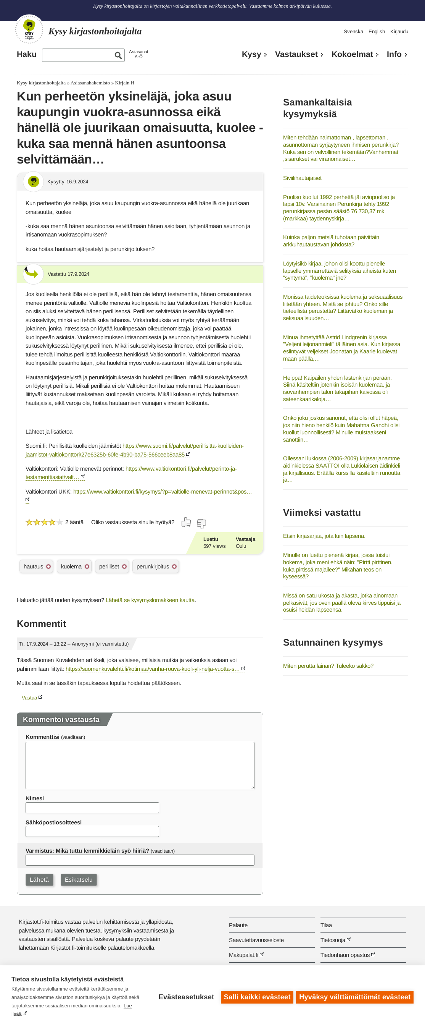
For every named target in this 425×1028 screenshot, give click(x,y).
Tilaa (326, 925)
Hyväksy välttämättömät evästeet (355, 996)
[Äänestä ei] (201, 524)
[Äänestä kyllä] (187, 522)
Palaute (238, 925)
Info (394, 54)
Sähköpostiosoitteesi (54, 822)
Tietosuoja (332, 940)
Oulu (241, 546)
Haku (27, 54)
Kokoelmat (352, 54)
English (377, 31)
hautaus (33, 566)
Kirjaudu (399, 31)
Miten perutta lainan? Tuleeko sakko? (328, 665)
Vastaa (29, 698)
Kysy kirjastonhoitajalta (41, 83)
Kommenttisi (43, 736)
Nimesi (35, 798)
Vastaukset (296, 54)
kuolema (71, 566)
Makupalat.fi (243, 955)
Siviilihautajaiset (302, 178)
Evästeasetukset (185, 996)
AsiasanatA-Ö (138, 54)
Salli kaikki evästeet (256, 996)
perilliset (109, 566)
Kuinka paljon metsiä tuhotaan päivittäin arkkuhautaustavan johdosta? (331, 241)
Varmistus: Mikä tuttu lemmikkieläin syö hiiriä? (87, 850)
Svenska (353, 31)
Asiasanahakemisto (90, 83)
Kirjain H (125, 83)
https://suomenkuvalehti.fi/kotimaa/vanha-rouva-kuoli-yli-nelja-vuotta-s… (153, 668)
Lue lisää (56, 1014)
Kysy (251, 54)
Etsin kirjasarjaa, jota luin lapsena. (324, 536)
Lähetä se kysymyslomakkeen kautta (150, 600)
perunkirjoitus (153, 566)
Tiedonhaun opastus (345, 955)
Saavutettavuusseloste (256, 940)
